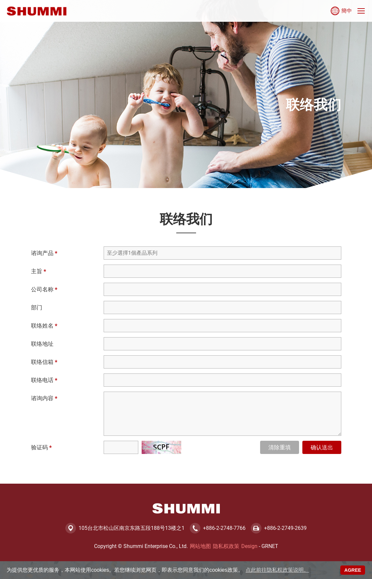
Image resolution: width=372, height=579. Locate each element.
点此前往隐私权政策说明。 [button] (277, 570)
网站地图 (200, 546)
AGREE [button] (352, 570)
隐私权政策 (226, 546)
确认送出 (322, 447)
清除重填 (279, 447)
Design (249, 546)
